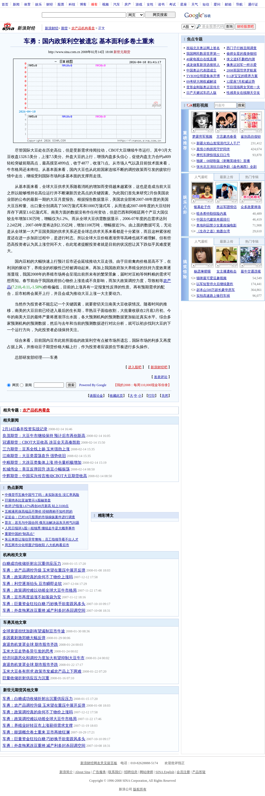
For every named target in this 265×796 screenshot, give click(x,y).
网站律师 (146, 772)
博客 (83, 4)
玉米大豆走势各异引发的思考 (28, 651)
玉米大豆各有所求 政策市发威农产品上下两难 (42, 671)
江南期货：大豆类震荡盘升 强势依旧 (34, 456)
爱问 (217, 4)
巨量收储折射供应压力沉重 (26, 678)
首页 (5, 4)
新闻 (16, 4)
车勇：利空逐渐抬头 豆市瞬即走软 (32, 584)
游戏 (139, 4)
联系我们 (115, 772)
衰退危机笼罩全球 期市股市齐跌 (30, 644)
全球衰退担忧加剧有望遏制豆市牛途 (34, 631)
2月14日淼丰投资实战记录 (25, 429)
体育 (27, 4)
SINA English (164, 772)
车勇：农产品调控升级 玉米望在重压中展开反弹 (44, 570)
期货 (64, 28)
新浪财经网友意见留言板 (98, 763)
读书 (161, 4)
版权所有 (139, 789)
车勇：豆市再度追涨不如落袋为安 (32, 597)
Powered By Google (92, 385)
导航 (239, 4)
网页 (15, 385)
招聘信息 (131, 772)
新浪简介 (66, 772)
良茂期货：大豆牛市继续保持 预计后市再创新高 (44, 436)
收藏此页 (116, 396)
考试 (172, 4)
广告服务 (99, 772)
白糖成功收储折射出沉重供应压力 (32, 563)
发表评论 (160, 377)
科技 (72, 4)
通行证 (253, 4)
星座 (183, 4)
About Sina (82, 772)
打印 (151, 396)
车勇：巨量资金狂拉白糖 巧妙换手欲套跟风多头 (44, 604)
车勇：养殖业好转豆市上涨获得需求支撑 (38, 725)
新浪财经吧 (159, 367)
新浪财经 (51, 28)
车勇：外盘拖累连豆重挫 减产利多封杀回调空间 (44, 610)
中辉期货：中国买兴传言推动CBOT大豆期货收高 (45, 476)
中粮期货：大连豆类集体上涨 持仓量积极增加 (42, 462)
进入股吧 (134, 367)
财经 (49, 4)
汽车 (116, 4)
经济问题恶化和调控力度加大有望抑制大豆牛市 (44, 658)
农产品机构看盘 (83, 28)
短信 (206, 4)
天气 (194, 4)
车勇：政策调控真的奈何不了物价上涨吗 (38, 577)
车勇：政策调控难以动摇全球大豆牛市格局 (40, 590)
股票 (60, 4)
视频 (105, 4)
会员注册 (183, 772)
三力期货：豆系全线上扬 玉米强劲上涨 (36, 449)
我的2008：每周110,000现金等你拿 (142, 385)
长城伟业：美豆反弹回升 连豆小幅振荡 (36, 469)
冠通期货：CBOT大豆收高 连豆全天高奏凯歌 (41, 442)
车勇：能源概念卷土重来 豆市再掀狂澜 (36, 732)
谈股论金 (96, 396)
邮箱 (228, 4)
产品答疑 (199, 772)
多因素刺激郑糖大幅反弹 (24, 638)
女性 (150, 4)
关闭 (165, 396)
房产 (127, 4)
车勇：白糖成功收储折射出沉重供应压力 (38, 699)
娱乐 (38, 4)
